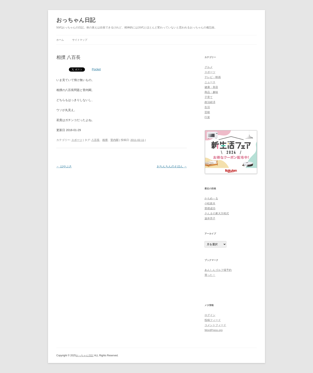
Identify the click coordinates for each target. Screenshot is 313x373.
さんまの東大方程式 (216, 213)
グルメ (208, 67)
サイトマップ (79, 39)
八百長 (95, 140)
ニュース (209, 82)
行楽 (207, 117)
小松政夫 (209, 203)
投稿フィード (212, 320)
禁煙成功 (209, 208)
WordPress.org (213, 330)
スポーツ (76, 140)
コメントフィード (215, 325)
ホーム (60, 39)
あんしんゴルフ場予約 (218, 270)
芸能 (207, 112)
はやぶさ (64, 166)
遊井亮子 (209, 218)
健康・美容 (211, 87)
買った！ (209, 275)
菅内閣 (114, 140)
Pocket (96, 69)
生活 (207, 107)
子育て (208, 97)
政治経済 (209, 102)
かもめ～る (211, 198)
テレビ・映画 (212, 77)
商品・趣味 (211, 92)
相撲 (105, 140)
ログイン (209, 315)
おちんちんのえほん (172, 166)
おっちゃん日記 (75, 20)
